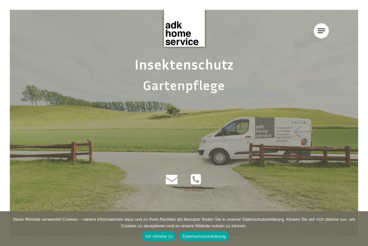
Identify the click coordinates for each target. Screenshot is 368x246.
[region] (184, 123)
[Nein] (359, 228)
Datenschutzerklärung (204, 236)
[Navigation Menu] (321, 31)
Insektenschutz (184, 64)
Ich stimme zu (159, 236)
